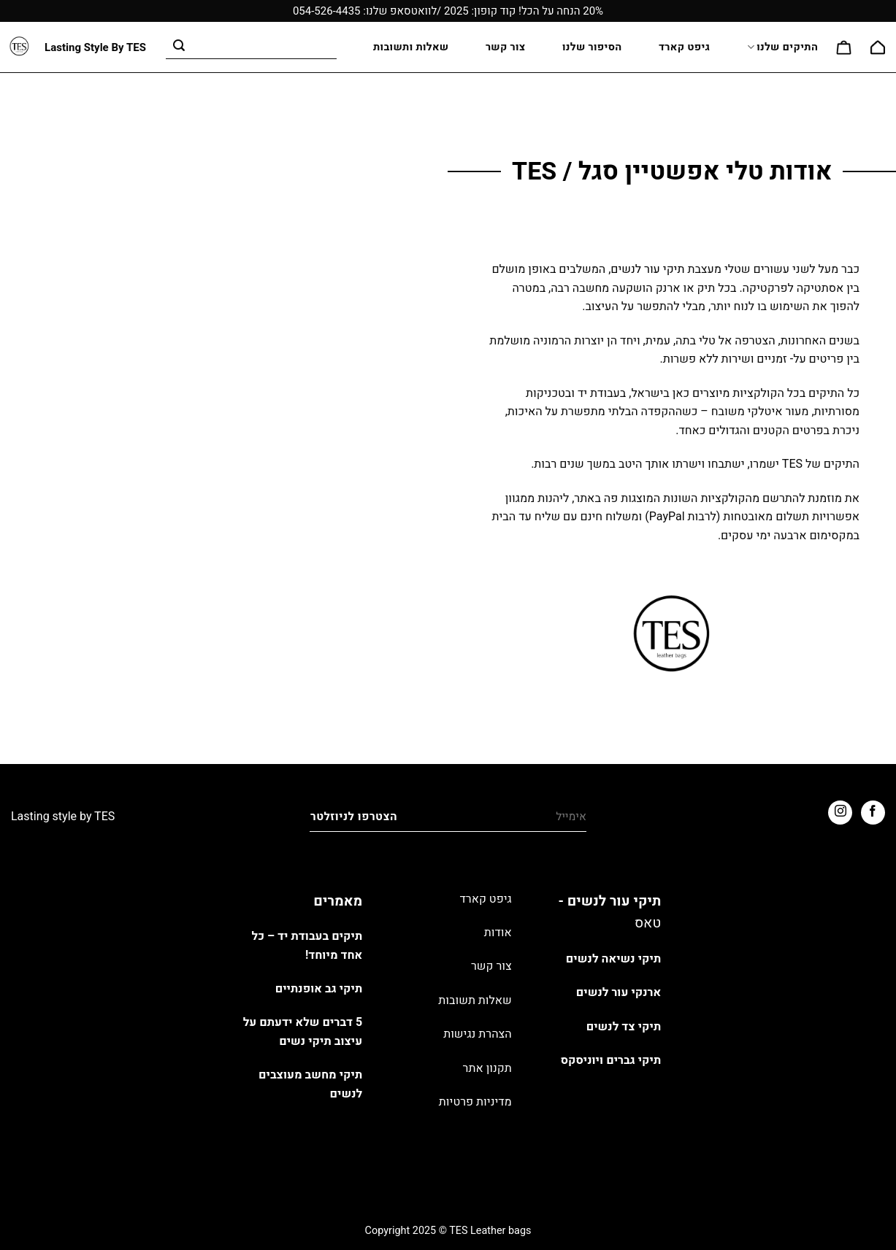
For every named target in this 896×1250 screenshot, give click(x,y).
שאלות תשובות (474, 1000)
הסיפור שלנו (592, 47)
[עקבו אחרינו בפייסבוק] (873, 812)
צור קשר (506, 47)
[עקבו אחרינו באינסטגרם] (840, 812)
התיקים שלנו (782, 47)
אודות (498, 932)
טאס (648, 923)
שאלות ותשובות (410, 47)
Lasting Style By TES (95, 47)
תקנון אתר (487, 1068)
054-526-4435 (327, 11)
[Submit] (179, 47)
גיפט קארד (684, 47)
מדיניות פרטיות (475, 1102)
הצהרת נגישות (477, 1034)
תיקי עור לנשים (647, 269)
